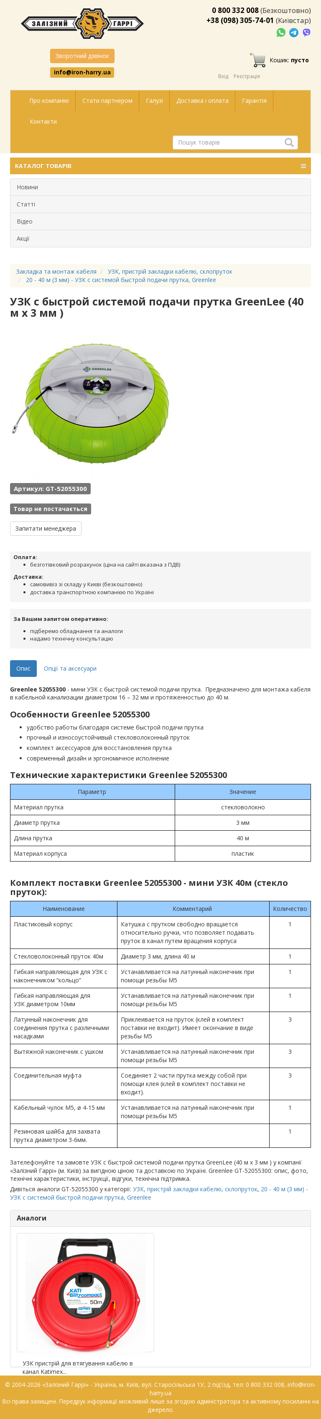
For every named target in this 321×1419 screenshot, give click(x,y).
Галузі (154, 100)
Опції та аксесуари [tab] (70, 668)
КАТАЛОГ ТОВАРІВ (160, 166)
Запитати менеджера (45, 528)
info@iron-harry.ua (82, 72)
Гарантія (254, 100)
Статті (26, 204)
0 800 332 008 (235, 10)
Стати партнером (107, 100)
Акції (23, 238)
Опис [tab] (23, 668)
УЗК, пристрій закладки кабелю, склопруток (195, 1189)
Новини (27, 187)
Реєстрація (247, 76)
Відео (25, 221)
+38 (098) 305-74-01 (240, 20)
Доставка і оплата (202, 100)
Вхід (223, 76)
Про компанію (49, 100)
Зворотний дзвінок (82, 56)
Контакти (43, 121)
